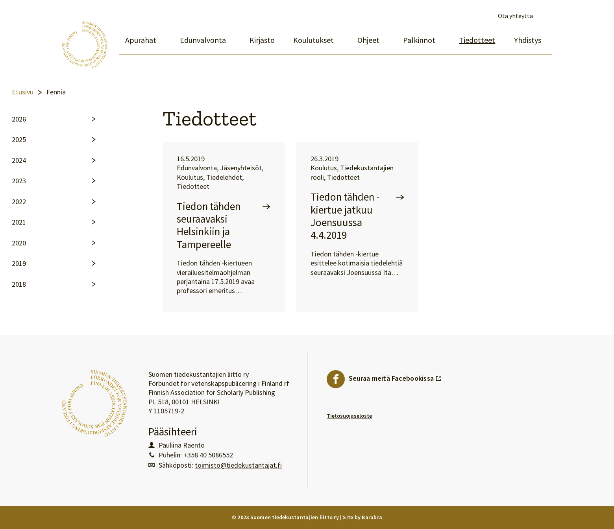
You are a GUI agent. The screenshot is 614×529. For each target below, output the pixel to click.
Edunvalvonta (203, 40)
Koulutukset (313, 40)
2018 (19, 284)
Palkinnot (419, 40)
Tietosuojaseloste (349, 415)
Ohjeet (368, 40)
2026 (19, 119)
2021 (19, 222)
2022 (19, 201)
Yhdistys (527, 40)
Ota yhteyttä (515, 16)
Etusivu (22, 92)
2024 (19, 160)
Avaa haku (545, 16)
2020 (19, 243)
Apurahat (140, 40)
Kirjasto (262, 40)
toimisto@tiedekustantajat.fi (238, 465)
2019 (19, 263)
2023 (19, 181)
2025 (19, 139)
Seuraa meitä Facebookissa (395, 376)
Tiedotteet (477, 40)
